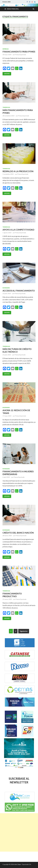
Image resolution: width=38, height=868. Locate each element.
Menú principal (13, 9)
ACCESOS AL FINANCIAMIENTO (19, 290)
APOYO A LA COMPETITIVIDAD (18, 229)
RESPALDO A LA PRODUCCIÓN (18, 171)
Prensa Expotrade (20, 54)
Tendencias (6, 107)
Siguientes (24, 631)
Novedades (6, 287)
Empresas (6, 49)
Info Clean (17, 864)
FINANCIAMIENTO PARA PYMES (19, 51)
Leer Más (7, 73)
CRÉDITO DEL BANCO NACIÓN (18, 532)
